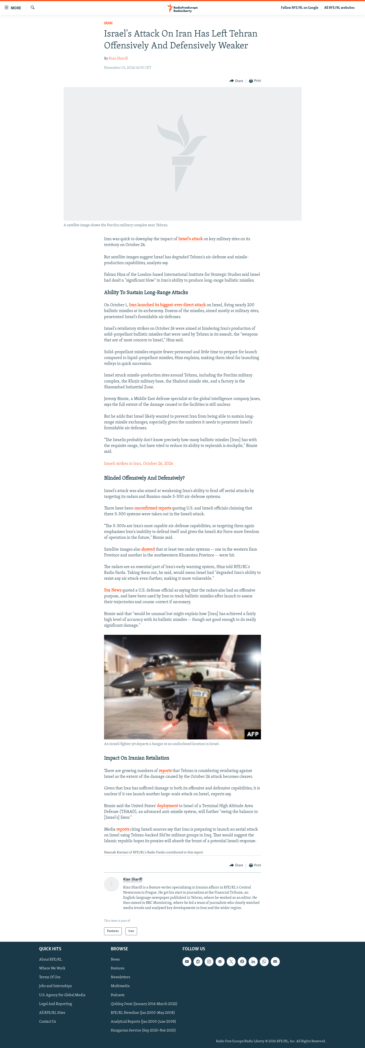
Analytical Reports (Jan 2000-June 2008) (143, 1022)
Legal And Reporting (55, 1004)
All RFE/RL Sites (52, 1013)
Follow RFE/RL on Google (299, 8)
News (115, 960)
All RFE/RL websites (339, 8)
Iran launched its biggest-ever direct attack (167, 305)
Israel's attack (190, 239)
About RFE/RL (50, 960)
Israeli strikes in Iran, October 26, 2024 (138, 464)
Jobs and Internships (55, 986)
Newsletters (120, 977)
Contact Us (47, 1022)
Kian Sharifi (118, 58)
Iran (108, 23)
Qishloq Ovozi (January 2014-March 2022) (144, 1004)
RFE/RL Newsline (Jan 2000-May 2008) (143, 1013)
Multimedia (120, 986)
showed (148, 549)
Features (118, 969)
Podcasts (118, 995)
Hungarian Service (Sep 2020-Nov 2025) (143, 1030)
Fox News (112, 590)
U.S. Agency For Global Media (62, 995)
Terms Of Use (50, 977)
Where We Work (52, 969)
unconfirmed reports (152, 508)
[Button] (236, 81)
